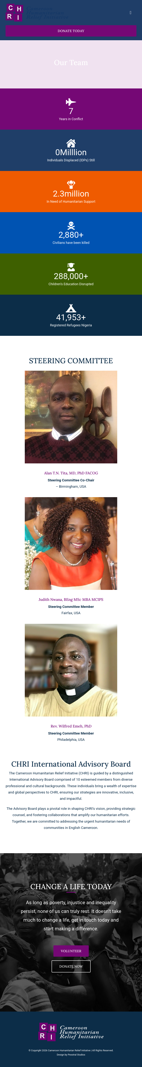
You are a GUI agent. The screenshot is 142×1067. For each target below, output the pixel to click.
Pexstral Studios (76, 1054)
